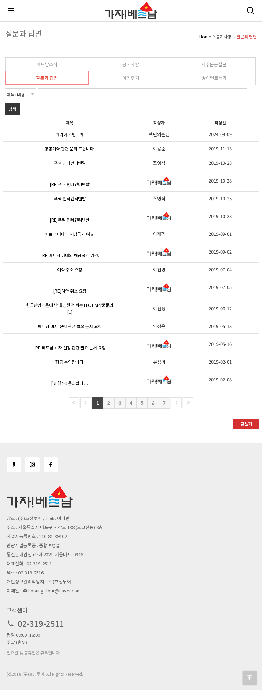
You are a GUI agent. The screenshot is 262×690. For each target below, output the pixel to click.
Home (205, 36)
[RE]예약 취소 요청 (69, 291)
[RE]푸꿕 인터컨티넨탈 (70, 184)
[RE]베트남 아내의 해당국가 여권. (70, 255)
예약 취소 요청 (69, 269)
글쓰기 (246, 424)
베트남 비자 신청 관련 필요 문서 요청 (70, 326)
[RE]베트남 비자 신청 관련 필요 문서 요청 (70, 347)
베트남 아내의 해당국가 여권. (70, 234)
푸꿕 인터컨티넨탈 (70, 163)
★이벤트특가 (214, 78)
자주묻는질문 (213, 64)
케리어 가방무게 (70, 134)
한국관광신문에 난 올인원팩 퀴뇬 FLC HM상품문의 (69, 305)
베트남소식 (47, 64)
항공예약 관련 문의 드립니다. (70, 149)
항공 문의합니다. (69, 362)
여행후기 (130, 78)
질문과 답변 (47, 78)
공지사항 (130, 64)
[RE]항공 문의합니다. (69, 383)
